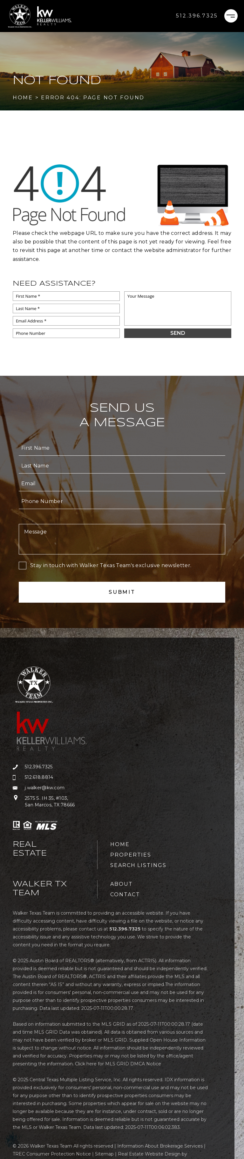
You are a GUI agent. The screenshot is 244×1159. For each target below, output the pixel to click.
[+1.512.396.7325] (197, 16)
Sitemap (104, 1154)
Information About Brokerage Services (160, 1146)
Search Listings (138, 865)
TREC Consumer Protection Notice (52, 1154)
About (121, 884)
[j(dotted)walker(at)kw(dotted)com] (55, 788)
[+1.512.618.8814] (55, 777)
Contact (125, 894)
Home (120, 844)
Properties (130, 855)
